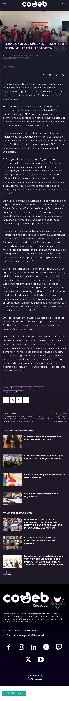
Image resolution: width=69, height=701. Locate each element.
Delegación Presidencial (21, 388)
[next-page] (9, 573)
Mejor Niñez (38, 388)
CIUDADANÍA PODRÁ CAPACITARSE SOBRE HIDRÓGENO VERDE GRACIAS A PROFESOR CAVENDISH (18, 418)
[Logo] (34, 4)
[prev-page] (5, 573)
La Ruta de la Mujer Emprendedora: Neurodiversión (44, 476)
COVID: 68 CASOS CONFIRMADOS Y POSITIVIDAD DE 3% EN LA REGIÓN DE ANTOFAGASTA (51, 418)
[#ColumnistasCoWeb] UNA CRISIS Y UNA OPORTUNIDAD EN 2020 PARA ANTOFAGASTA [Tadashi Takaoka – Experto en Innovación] (44, 560)
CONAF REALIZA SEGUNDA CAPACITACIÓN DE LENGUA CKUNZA (40, 540)
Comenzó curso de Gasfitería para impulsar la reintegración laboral (44, 457)
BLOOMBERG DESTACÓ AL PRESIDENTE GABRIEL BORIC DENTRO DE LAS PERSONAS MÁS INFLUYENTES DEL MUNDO (43, 523)
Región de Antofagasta (13, 392)
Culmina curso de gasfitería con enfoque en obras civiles (42, 438)
